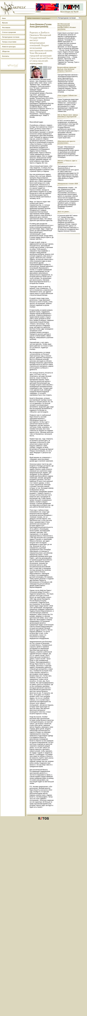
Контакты (5, 56)
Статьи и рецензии (9, 32)
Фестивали (6, 27)
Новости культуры (9, 47)
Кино (4, 18)
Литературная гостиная (10, 37)
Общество (6, 51)
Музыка (5, 23)
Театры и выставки (9, 42)
